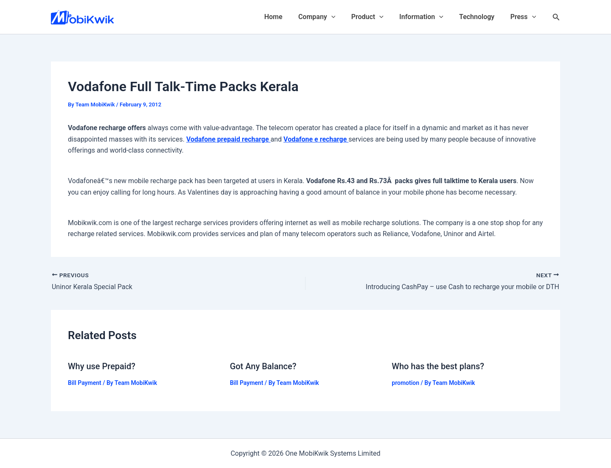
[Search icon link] (556, 17)
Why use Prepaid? (101, 366)
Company (326, 17)
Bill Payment (84, 382)
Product (375, 17)
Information (427, 17)
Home (286, 17)
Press (524, 17)
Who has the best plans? (438, 366)
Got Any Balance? (263, 366)
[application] (341, 17)
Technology (480, 17)
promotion (405, 382)
